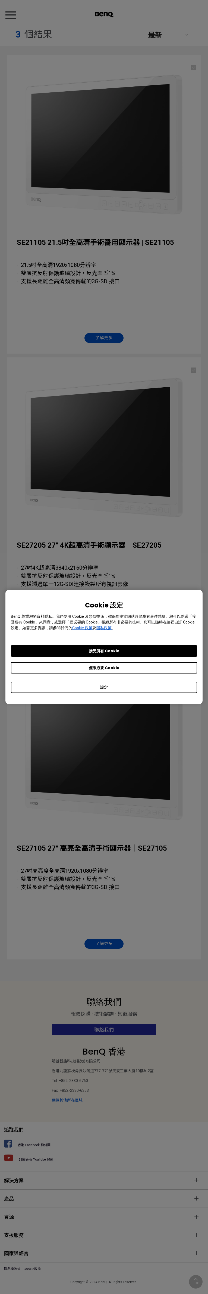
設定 (104, 687)
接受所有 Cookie (104, 651)
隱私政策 (104, 628)
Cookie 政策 (82, 628)
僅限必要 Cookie (104, 668)
